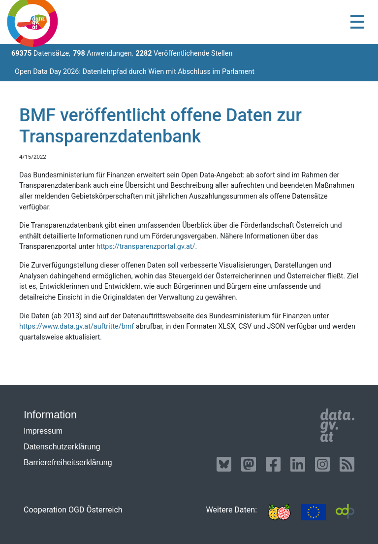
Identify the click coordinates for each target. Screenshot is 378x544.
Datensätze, (40, 53)
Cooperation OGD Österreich (73, 509)
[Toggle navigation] (357, 22)
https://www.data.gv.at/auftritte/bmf (76, 326)
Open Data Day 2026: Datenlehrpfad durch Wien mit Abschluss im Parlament (134, 72)
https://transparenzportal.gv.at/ (145, 246)
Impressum (43, 431)
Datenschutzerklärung (62, 446)
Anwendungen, (103, 53)
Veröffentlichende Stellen (183, 53)
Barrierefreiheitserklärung (68, 462)
